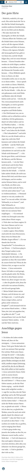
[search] (12, 2)
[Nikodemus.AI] (3, 468)
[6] (6, 199)
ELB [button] (22, 2)
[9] (8, 305)
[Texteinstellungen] (26, 2)
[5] (21, 190)
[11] (9, 417)
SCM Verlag (5, 8)
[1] (5, 130)
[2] (17, 133)
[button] (2, 2)
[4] (17, 167)
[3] (18, 153)
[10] (15, 314)
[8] (12, 245)
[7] (19, 202)
